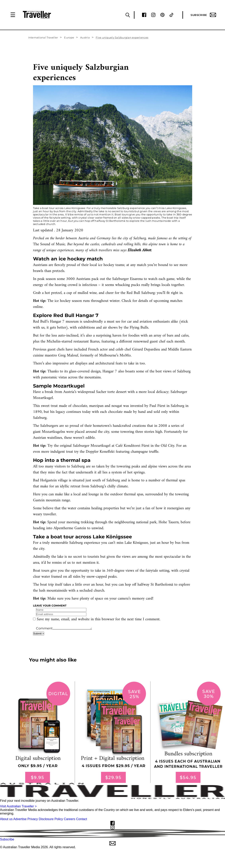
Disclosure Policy (51, 819)
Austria (85, 37)
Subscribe (203, 15)
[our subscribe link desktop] (112, 732)
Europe (69, 37)
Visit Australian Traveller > (18, 806)
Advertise (20, 819)
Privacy (32, 819)
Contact (81, 819)
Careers (69, 819)
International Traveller (43, 37)
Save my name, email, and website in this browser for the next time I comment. (98, 619)
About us (6, 819)
